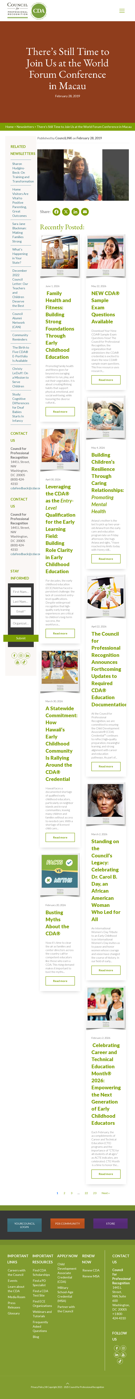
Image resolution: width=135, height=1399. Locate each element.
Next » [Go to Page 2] (106, 1193)
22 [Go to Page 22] (86, 1193)
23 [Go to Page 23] (94, 1193)
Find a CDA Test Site (40, 1293)
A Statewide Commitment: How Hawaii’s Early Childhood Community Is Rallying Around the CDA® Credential (62, 743)
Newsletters (25, 127)
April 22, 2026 (98, 626)
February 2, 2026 (100, 1037)
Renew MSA (90, 1276)
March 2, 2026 (99, 834)
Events (12, 1281)
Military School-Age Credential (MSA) (65, 1294)
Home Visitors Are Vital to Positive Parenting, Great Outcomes (20, 202)
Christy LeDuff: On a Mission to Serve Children (20, 377)
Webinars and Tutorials (42, 1314)
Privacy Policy (37, 1387)
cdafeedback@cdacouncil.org (31, 488)
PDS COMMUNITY (67, 1223)
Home (9, 127)
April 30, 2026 (53, 479)
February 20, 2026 (56, 905)
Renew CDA (90, 1270)
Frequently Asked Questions (40, 1326)
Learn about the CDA (16, 1289)
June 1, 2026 (52, 286)
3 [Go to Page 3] (71, 1193)
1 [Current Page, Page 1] (57, 1193)
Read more (60, 411)
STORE (110, 1223)
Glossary (14, 1313)
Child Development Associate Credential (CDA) (66, 1273)
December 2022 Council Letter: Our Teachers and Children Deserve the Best (20, 288)
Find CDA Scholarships (41, 1272)
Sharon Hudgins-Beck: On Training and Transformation (23, 172)
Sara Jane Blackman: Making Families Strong (19, 232)
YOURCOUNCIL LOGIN (24, 1225)
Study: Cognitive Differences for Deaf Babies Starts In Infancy (20, 407)
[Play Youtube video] (83, 175)
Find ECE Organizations (42, 1303)
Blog (36, 1337)
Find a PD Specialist (39, 1283)
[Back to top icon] (67, 1383)
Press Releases (14, 1305)
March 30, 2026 (54, 701)
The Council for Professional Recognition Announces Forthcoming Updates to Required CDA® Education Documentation (109, 669)
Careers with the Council (16, 1272)
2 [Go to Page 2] (64, 1193)
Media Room (16, 1297)
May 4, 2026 (98, 447)
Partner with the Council (66, 1309)
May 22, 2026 (98, 286)
